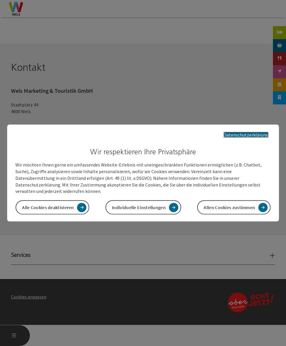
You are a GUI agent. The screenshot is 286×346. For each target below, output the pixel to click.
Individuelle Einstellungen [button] (139, 207)
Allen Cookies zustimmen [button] (229, 207)
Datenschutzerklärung (246, 134)
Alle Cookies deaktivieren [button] (48, 207)
